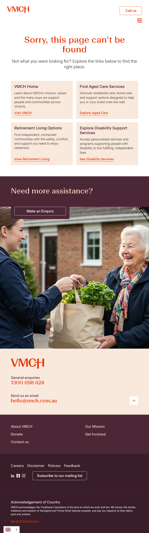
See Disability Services (97, 159)
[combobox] (11, 529)
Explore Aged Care (94, 113)
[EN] (11, 529)
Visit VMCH (23, 113)
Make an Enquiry (40, 211)
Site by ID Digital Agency (25, 521)
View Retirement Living (31, 159)
